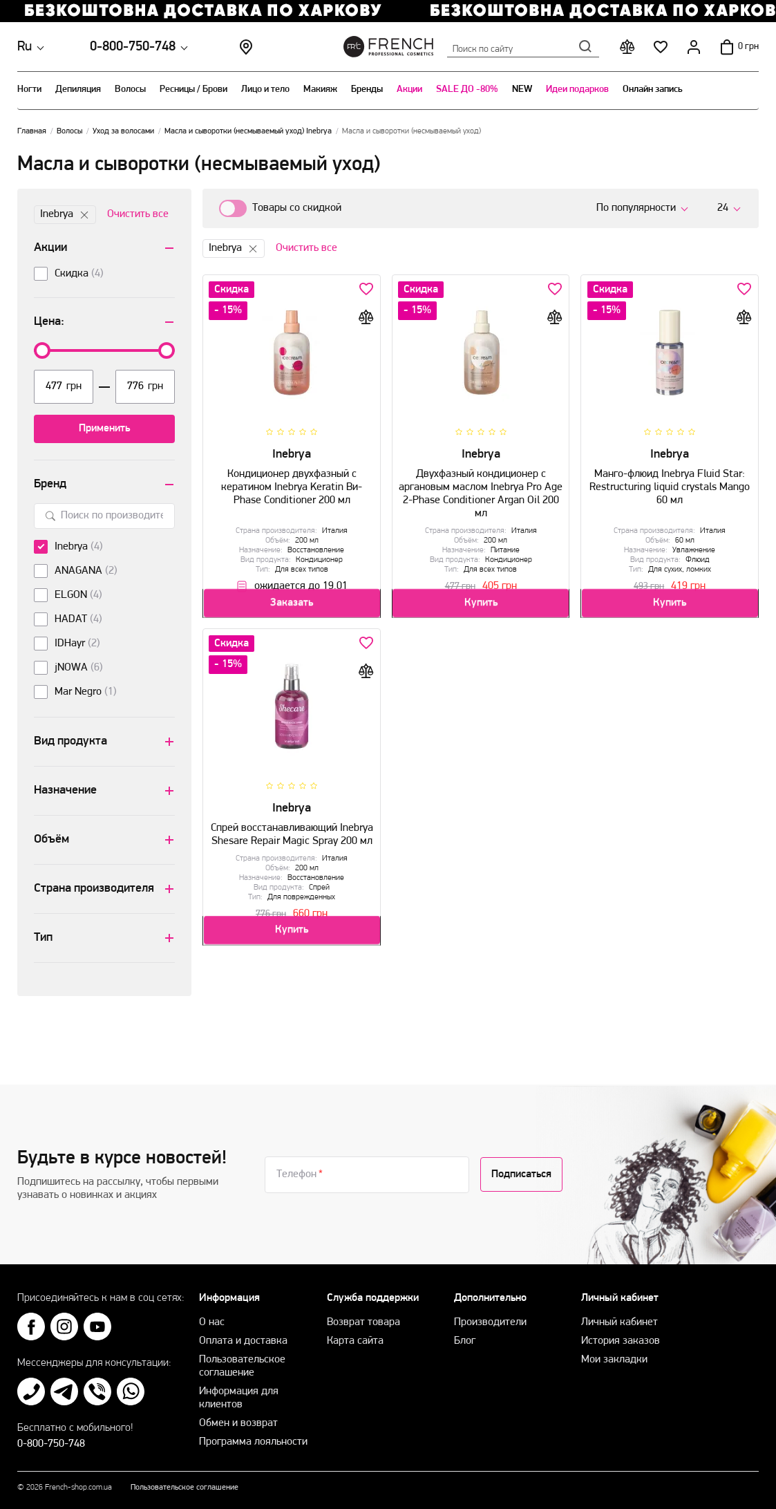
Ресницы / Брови (193, 89)
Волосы (130, 89)
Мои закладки (614, 1359)
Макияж (320, 89)
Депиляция (78, 89)
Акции (409, 89)
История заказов (620, 1341)
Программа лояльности (253, 1441)
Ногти (29, 89)
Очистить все (138, 214)
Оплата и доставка (243, 1341)
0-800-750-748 (133, 47)
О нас (212, 1322)
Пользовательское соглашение (184, 1487)
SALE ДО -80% (467, 89)
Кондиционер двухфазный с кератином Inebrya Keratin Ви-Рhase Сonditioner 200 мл (291, 482)
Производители (490, 1322)
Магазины (246, 47)
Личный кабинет (619, 1322)
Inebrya (65, 215)
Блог (464, 1341)
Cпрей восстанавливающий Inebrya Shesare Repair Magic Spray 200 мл (291, 829)
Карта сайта (355, 1341)
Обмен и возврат (238, 1423)
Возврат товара (363, 1322)
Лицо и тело (265, 89)
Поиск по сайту (523, 46)
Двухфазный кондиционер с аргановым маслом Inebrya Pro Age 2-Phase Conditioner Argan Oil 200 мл (481, 489)
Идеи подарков (577, 89)
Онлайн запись (653, 89)
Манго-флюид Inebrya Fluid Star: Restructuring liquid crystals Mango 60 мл (669, 482)
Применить (104, 428)
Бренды (367, 89)
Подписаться (521, 1174)
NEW (522, 89)
